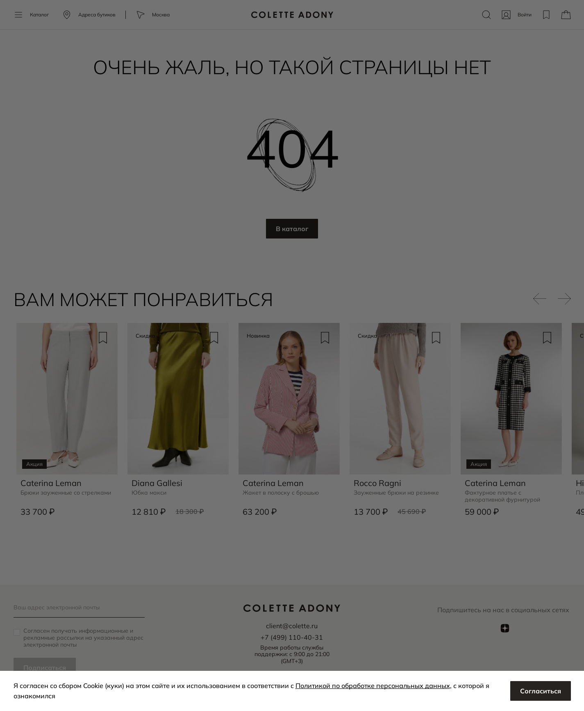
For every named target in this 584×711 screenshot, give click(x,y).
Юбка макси (149, 492)
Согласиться (540, 691)
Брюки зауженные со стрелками (65, 492)
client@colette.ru (292, 626)
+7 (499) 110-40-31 (292, 637)
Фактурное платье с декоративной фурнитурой (502, 496)
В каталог (292, 229)
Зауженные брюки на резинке (396, 492)
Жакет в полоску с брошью (281, 492)
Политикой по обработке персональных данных (372, 685)
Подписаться (44, 667)
